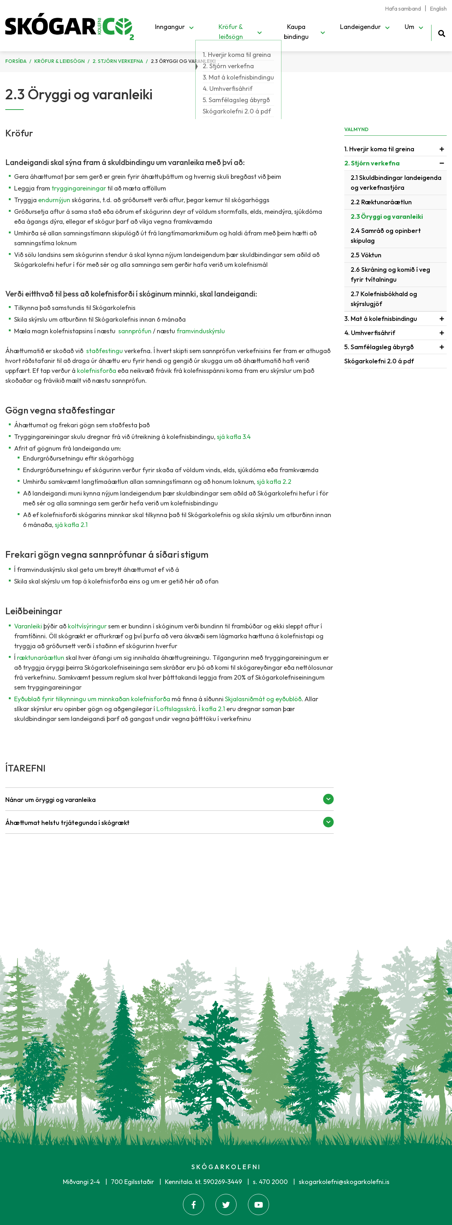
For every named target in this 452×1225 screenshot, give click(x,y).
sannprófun (135, 331)
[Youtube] (258, 1204)
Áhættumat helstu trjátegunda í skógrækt (67, 823)
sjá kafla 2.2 (274, 481)
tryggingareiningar (78, 188)
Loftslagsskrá (176, 709)
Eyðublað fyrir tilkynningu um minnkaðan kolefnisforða (92, 699)
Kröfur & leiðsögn (59, 61)
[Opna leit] (441, 32)
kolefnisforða (97, 371)
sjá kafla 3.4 (234, 437)
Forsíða (15, 61)
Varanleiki (28, 626)
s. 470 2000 (270, 1182)
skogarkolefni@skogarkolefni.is (344, 1182)
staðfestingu (104, 351)
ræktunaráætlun (41, 657)
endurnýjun (55, 200)
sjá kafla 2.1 (71, 525)
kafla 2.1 (213, 709)
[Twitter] (226, 1204)
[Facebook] (193, 1204)
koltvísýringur (88, 626)
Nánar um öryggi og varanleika (50, 800)
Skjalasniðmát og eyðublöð (263, 699)
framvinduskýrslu (201, 331)
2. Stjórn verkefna (118, 61)
